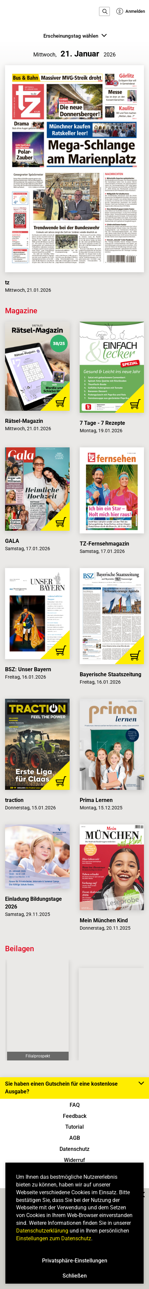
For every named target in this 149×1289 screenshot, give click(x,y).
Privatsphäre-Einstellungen (74, 1260)
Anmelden (130, 11)
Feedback (74, 1116)
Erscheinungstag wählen (75, 36)
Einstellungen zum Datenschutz (53, 1238)
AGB (74, 1138)
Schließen (75, 1276)
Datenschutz (74, 1149)
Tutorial (74, 1127)
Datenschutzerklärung (42, 1230)
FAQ (75, 1105)
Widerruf (74, 1160)
